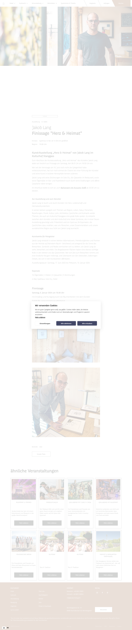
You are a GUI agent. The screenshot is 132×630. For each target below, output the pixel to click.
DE (4, 628)
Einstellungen (45, 323)
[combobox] (4, 628)
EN (8, 628)
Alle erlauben (87, 323)
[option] (8, 628)
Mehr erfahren (40, 317)
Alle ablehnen (66, 323)
